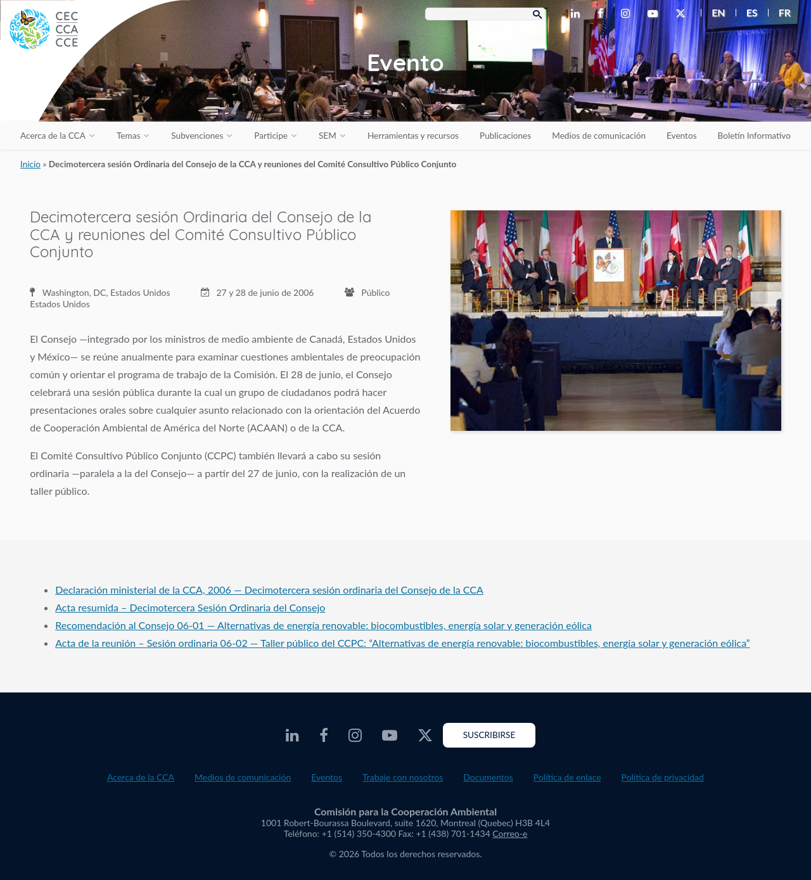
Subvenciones (197, 136)
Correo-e (509, 833)
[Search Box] (485, 14)
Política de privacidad (663, 777)
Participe (271, 136)
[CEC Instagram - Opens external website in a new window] (628, 14)
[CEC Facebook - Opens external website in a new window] (602, 14)
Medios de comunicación (599, 136)
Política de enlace (567, 777)
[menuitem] (713, 12)
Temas (128, 136)
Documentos (488, 777)
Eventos (681, 136)
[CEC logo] (95, 95)
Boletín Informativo (754, 136)
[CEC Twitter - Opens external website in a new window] (683, 14)
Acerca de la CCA (53, 136)
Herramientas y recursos (413, 136)
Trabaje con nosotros (402, 777)
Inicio (30, 164)
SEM (327, 136)
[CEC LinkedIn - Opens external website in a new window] (578, 14)
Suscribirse (489, 735)
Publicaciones (505, 136)
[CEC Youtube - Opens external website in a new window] (655, 14)
